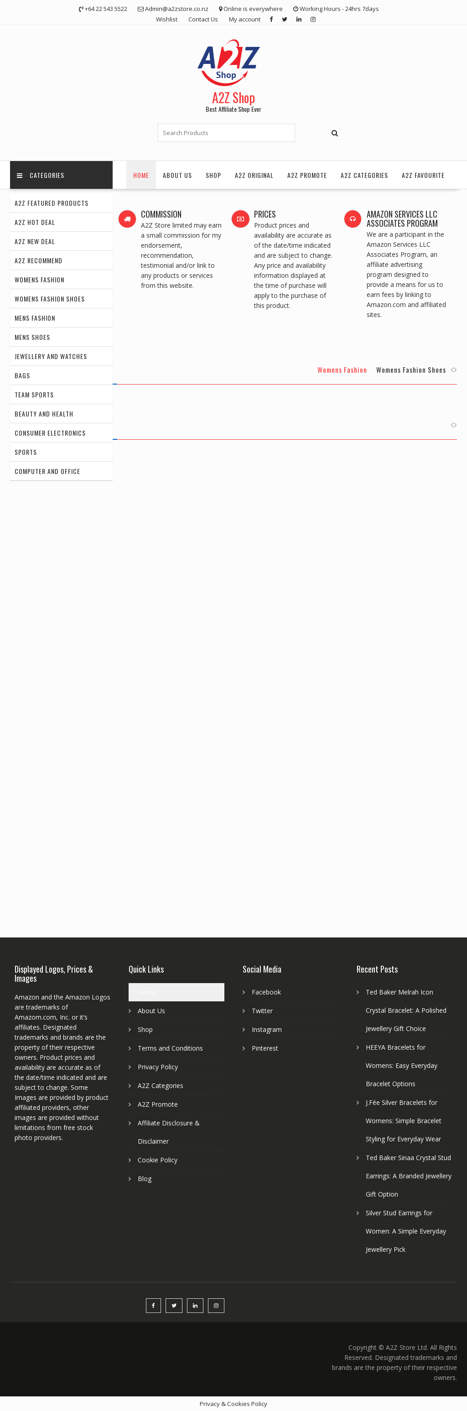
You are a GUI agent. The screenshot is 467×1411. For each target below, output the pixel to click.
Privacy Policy (158, 1066)
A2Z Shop (233, 97)
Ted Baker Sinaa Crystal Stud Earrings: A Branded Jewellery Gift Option (408, 1175)
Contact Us (203, 19)
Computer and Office (47, 471)
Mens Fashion (35, 318)
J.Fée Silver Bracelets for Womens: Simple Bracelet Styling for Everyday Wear (403, 1120)
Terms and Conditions (170, 1048)
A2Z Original (254, 175)
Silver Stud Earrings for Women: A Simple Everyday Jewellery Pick (406, 1231)
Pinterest (265, 1048)
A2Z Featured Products (51, 203)
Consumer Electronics (50, 432)
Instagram (267, 1029)
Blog (144, 1178)
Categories (40, 175)
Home (141, 175)
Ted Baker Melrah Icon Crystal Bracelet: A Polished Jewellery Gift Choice (406, 1010)
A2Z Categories (364, 175)
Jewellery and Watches (51, 356)
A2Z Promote (307, 175)
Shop (213, 175)
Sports (26, 452)
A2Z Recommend (38, 260)
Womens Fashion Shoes (50, 298)
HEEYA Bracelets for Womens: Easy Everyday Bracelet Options (401, 1065)
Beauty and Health (44, 413)
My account (244, 19)
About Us (177, 175)
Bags (22, 375)
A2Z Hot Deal (35, 222)
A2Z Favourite (423, 175)
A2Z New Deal (35, 241)
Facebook (266, 992)
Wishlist (166, 19)
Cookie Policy (157, 1160)
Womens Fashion (39, 279)
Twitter (262, 1010)
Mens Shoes (32, 337)
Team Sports (34, 394)
